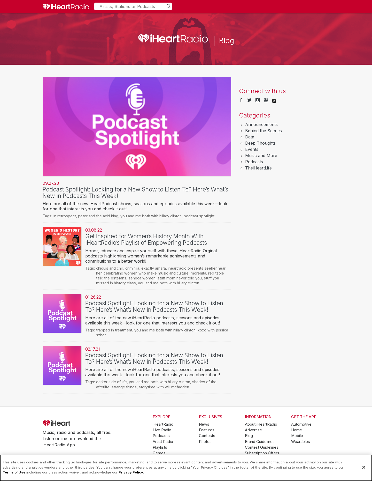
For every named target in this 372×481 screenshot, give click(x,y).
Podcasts (254, 161)
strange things (124, 387)
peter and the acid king (98, 216)
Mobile (297, 435)
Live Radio (162, 430)
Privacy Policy (131, 472)
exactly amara (153, 268)
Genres (159, 453)
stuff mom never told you (180, 278)
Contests (207, 435)
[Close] (363, 467)
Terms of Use (14, 472)
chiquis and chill (109, 268)
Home (296, 430)
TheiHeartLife (258, 168)
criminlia (132, 268)
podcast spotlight (199, 216)
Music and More (261, 155)
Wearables (300, 441)
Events (251, 149)
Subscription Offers (262, 453)
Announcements (261, 124)
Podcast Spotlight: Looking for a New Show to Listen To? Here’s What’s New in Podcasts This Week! (135, 192)
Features (206, 430)
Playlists (160, 447)
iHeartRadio (71, 423)
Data (249, 136)
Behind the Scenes (263, 130)
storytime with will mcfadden (164, 387)
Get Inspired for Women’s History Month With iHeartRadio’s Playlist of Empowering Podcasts (146, 239)
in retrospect (64, 216)
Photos (205, 441)
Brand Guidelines (260, 441)
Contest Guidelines (261, 447)
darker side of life (111, 382)
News (204, 424)
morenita (198, 273)
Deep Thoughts (260, 143)
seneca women (142, 278)
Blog (249, 435)
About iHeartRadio (261, 424)
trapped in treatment (114, 330)
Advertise (253, 430)
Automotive (301, 424)
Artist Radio (163, 441)
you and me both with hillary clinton (151, 216)
